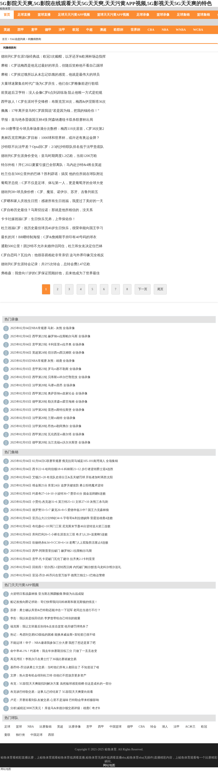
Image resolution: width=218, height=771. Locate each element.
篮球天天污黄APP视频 (113, 14)
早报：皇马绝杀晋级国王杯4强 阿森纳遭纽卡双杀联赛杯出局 (47, 119)
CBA (151, 29)
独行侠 (20, 734)
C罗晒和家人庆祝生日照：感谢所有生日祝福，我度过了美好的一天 (52, 201)
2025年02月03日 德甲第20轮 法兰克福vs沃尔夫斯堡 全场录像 (50, 442)
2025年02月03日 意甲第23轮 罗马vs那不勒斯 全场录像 (45, 369)
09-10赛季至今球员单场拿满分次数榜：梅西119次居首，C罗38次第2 (52, 128)
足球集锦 (183, 14)
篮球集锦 (203, 14)
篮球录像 (163, 14)
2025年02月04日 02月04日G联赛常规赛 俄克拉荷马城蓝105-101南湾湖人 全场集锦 (64, 461)
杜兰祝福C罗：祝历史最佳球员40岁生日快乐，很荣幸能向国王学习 (52, 228)
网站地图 (109, 765)
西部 (51, 734)
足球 (7, 726)
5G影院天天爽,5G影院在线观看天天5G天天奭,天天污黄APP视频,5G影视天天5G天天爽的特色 (106, 3)
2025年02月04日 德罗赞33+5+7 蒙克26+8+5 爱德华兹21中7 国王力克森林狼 (59, 510)
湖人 (165, 726)
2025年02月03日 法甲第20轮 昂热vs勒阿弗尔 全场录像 (45, 426)
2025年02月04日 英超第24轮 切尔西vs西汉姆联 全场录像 (47, 352)
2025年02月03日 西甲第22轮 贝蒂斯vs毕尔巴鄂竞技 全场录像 (50, 377)
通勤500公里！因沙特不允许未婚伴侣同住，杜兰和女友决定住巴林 (51, 246)
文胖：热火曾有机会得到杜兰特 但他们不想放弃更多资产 (48, 675)
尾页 (160, 289)
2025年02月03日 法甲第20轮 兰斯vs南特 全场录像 (42, 418)
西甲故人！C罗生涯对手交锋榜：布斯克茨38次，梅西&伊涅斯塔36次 (53, 101)
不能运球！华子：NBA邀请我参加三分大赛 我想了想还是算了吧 (53, 642)
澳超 (103, 29)
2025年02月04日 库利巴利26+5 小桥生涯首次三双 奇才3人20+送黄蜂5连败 (59, 534)
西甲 (20, 29)
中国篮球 (116, 726)
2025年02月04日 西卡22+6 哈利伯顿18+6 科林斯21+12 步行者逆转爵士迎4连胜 (61, 469)
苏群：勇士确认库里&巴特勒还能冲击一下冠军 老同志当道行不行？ (55, 610)
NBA (165, 29)
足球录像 (142, 14)
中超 (89, 29)
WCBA (198, 29)
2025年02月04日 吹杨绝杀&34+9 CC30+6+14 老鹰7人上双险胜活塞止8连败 (59, 542)
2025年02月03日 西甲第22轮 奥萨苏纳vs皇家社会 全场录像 (48, 393)
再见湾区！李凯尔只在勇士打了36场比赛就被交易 (43, 659)
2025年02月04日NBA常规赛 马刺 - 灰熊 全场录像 (42, 328)
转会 (153, 726)
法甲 (62, 29)
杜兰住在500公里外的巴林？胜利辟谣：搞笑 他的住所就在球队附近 (52, 174)
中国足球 (36, 734)
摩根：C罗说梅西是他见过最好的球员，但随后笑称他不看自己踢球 (52, 65)
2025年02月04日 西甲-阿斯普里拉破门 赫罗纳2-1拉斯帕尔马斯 (51, 550)
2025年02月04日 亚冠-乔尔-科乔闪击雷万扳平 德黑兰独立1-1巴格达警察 (57, 575)
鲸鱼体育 (5, 8)
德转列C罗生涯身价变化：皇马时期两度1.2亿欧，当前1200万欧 (49, 156)
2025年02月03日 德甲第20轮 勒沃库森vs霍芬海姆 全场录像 (48, 401)
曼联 (7, 734)
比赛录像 (75, 726)
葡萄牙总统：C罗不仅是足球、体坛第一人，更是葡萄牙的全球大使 (52, 183)
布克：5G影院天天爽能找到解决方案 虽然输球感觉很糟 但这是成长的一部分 (61, 683)
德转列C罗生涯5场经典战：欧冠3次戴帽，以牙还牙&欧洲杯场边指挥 (53, 56)
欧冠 (75, 29)
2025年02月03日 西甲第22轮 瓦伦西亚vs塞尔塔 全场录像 (47, 434)
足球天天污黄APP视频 (74, 14)
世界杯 (135, 29)
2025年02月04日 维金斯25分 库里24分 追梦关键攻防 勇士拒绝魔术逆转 (57, 485)
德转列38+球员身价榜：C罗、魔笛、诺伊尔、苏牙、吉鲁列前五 (49, 192)
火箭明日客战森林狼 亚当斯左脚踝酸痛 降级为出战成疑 (47, 593)
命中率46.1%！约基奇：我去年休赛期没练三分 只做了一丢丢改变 (53, 651)
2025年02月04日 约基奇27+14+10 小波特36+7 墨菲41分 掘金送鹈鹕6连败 (58, 493)
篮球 (19, 726)
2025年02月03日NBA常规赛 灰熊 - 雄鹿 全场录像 (42, 360)
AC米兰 (190, 726)
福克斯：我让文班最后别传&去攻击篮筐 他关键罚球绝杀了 (49, 626)
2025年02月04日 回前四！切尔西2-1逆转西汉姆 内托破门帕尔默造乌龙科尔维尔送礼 (65, 567)
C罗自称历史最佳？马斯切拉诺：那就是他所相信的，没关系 (47, 210)
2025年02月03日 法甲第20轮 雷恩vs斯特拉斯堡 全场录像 (47, 409)
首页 (7, 14)
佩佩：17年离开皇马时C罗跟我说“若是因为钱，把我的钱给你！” (50, 110)
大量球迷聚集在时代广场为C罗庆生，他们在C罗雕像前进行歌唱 (49, 83)
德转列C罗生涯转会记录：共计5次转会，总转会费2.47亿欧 (45, 264)
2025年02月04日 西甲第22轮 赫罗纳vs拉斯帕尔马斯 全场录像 (50, 336)
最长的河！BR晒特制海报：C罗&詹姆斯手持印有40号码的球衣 (48, 237)
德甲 (48, 29)
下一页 (142, 289)
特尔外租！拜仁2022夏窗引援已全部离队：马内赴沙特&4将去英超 (51, 165)
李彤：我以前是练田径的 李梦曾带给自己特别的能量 (45, 618)
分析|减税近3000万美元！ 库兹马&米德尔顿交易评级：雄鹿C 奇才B (55, 708)
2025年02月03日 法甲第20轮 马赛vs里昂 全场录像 (42, 385)
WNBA (181, 29)
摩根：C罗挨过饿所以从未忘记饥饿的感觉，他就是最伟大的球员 (50, 74)
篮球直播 (44, 14)
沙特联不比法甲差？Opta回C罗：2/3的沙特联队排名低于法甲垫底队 (52, 147)
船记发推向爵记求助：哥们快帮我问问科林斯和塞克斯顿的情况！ (54, 602)
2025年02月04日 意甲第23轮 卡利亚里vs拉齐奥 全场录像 (47, 344)
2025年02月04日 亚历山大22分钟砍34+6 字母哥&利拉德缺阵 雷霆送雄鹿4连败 (61, 518)
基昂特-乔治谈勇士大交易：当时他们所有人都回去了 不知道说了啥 (54, 667)
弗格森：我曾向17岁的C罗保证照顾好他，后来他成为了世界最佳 (50, 273)
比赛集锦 (46, 726)
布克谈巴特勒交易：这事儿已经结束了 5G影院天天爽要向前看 (51, 691)
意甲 (34, 29)
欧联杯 (118, 29)
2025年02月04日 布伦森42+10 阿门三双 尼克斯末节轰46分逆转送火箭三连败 (60, 526)
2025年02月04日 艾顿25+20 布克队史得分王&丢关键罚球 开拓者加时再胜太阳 (61, 477)
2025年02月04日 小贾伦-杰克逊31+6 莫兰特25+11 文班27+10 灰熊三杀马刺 (59, 501)
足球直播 (23, 14)
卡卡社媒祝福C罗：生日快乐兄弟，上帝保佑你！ (38, 219)
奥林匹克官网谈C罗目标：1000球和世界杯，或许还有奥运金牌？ (50, 137)
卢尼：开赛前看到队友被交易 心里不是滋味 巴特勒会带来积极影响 (54, 700)
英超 (7, 29)
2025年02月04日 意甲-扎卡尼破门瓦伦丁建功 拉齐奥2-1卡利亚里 (52, 559)
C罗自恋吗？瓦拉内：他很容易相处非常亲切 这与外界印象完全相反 (52, 255)
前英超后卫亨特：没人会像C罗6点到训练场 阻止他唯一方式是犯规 (51, 92)
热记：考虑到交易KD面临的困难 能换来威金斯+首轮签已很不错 (52, 634)
